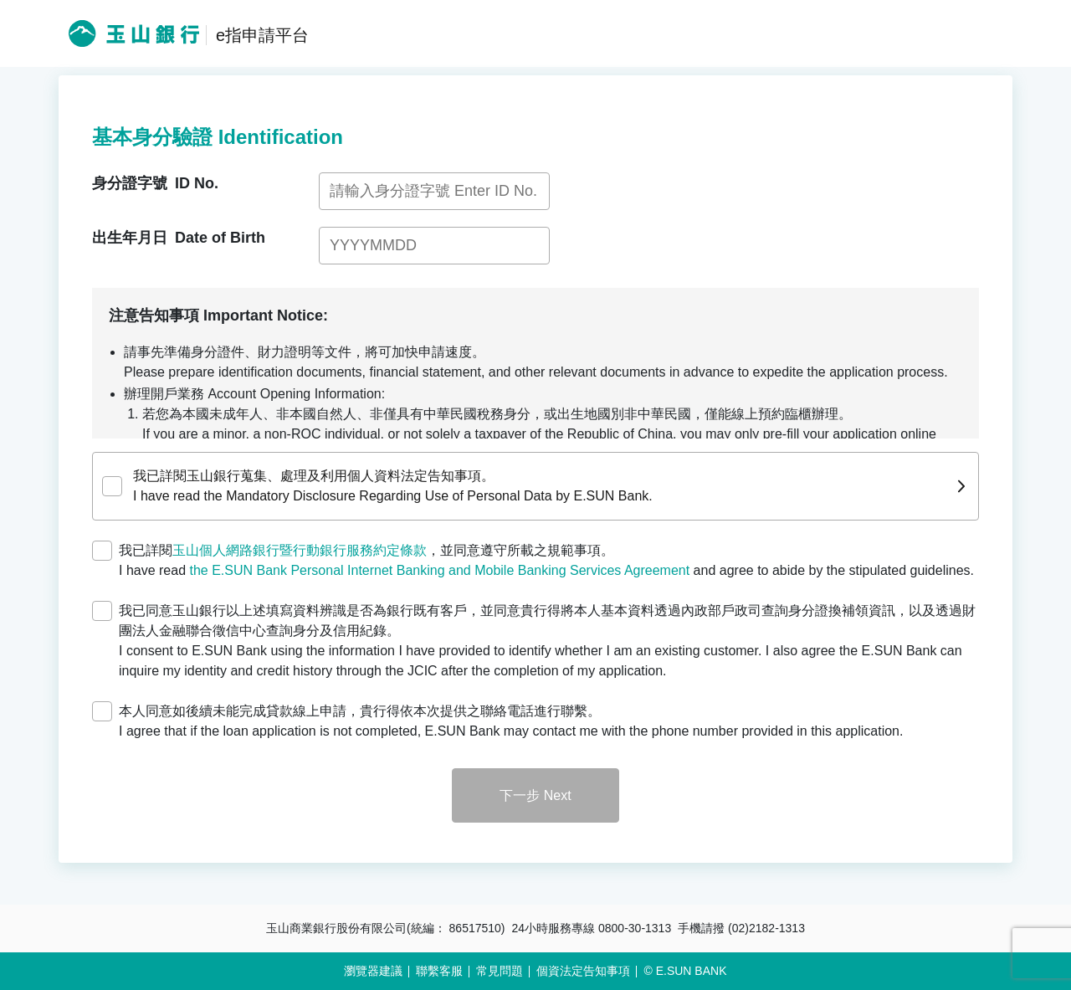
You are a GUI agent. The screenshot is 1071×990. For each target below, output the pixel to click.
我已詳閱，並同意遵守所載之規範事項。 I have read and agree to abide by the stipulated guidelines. (546, 560)
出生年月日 (178, 237)
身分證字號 (155, 183)
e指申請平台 (262, 35)
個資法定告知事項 (583, 970)
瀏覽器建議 (373, 970)
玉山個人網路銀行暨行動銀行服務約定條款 (299, 550)
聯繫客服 (439, 970)
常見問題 (499, 970)
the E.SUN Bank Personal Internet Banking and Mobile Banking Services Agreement (440, 570)
